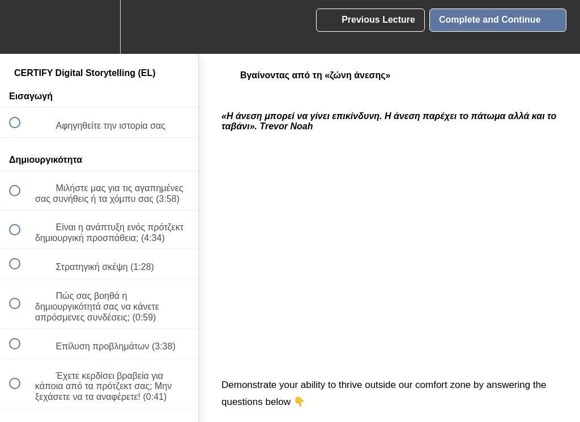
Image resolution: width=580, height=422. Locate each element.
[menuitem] (99, 27)
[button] (21, 27)
